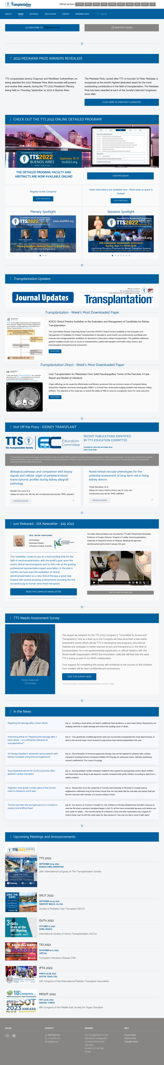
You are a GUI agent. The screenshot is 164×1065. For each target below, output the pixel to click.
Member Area (82, 14)
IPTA (104, 4)
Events (65, 14)
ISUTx (121, 4)
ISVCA (130, 4)
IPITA (96, 4)
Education (50, 14)
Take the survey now (79, 677)
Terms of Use (130, 1038)
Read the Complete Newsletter (43, 592)
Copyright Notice (131, 1041)
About (8, 14)
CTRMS (79, 4)
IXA (137, 4)
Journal (34, 14)
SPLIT (145, 4)
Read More (55, 351)
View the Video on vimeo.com (120, 592)
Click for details (43, 198)
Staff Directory (54, 1035)
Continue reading (20, 501)
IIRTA (88, 4)
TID (152, 4)
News (20, 14)
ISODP (112, 4)
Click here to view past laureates (121, 102)
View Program (120, 176)
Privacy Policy (130, 1035)
